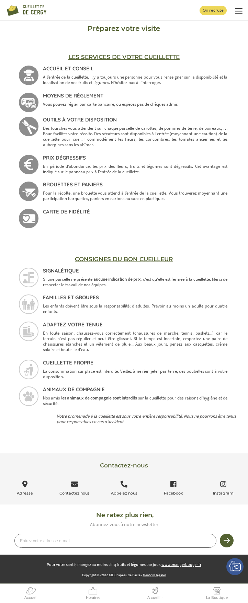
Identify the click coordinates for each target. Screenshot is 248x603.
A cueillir (155, 597)
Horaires (93, 597)
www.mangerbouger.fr (181, 564)
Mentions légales (154, 575)
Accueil (30, 597)
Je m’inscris (227, 540)
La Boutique (217, 597)
